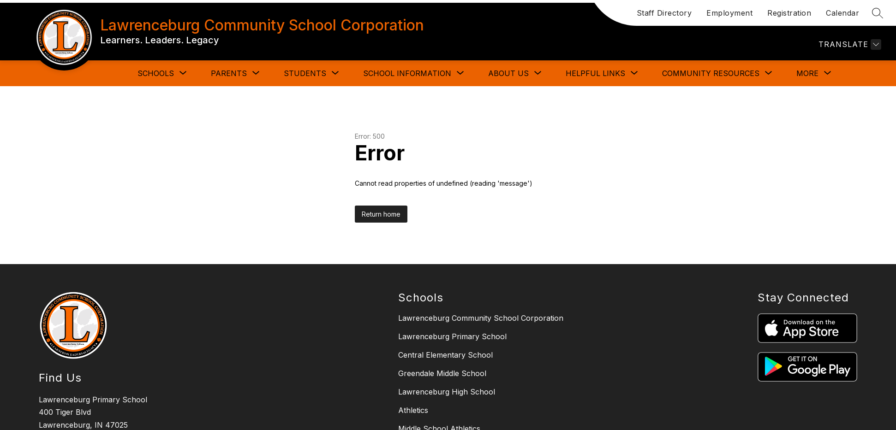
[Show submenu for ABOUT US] (508, 73)
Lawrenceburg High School (446, 391)
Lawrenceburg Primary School (452, 336)
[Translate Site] (848, 44)
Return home (381, 214)
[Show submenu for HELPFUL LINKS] (595, 73)
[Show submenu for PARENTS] (229, 73)
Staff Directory (664, 13)
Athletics (413, 410)
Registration (789, 13)
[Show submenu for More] (807, 73)
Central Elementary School (445, 354)
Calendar (842, 13)
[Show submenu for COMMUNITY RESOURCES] (710, 73)
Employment (729, 13)
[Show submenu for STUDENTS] (305, 73)
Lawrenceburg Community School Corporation (480, 318)
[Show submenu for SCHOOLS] (155, 73)
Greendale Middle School (442, 373)
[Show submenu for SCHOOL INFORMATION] (407, 73)
